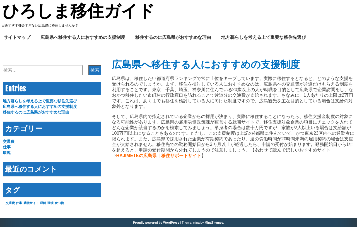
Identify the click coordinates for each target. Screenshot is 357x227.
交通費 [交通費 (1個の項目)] (10, 203)
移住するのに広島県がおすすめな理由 (173, 37)
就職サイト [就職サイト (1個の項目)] (31, 203)
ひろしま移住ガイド (78, 12)
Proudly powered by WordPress (156, 222)
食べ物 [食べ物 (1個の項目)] (59, 203)
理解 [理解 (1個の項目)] (43, 203)
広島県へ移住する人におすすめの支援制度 (82, 37)
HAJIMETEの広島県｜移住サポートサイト (158, 155)
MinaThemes (214, 222)
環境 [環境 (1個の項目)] (50, 203)
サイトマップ (17, 37)
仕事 (7, 147)
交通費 (9, 141)
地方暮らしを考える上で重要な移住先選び (263, 37)
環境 (7, 152)
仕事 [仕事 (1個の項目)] (19, 203)
